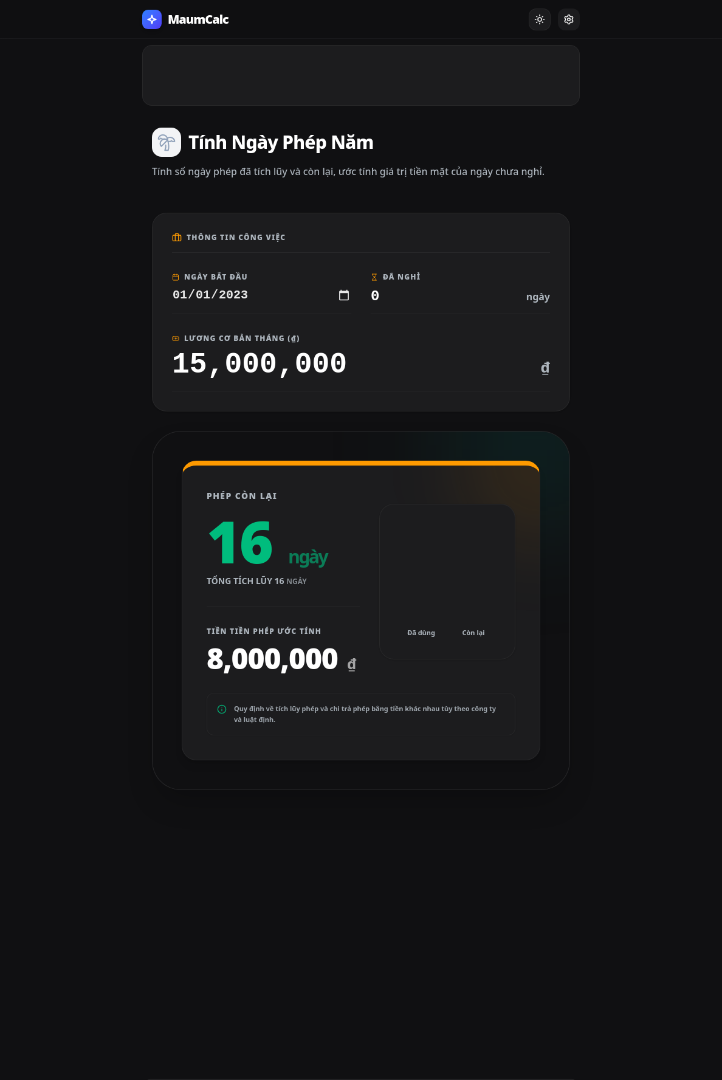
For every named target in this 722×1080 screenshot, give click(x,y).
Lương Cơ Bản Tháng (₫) (236, 338)
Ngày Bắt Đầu (210, 277)
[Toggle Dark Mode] (540, 19)
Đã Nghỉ (396, 277)
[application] (447, 582)
